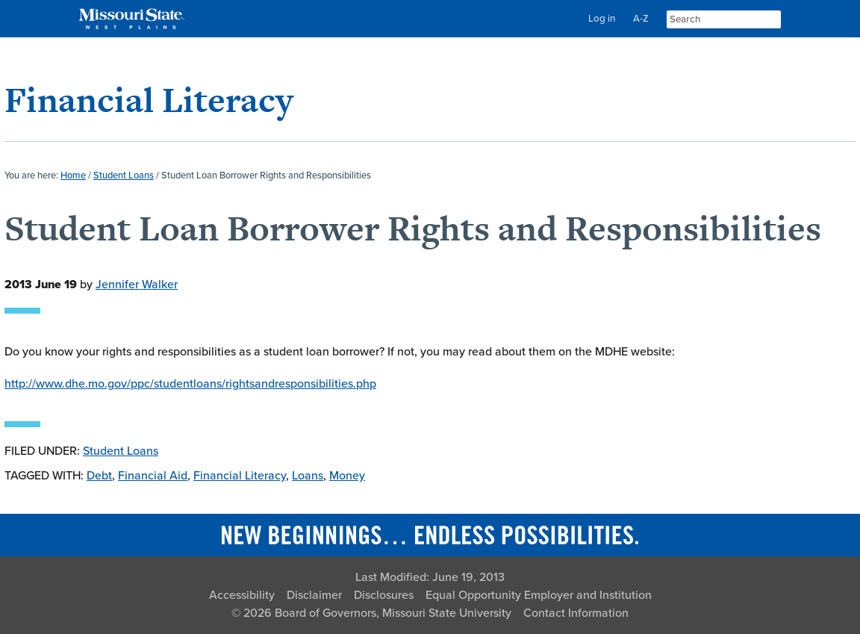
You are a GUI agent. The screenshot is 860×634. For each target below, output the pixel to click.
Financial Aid (152, 475)
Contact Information (576, 613)
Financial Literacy (148, 99)
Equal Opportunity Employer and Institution (539, 595)
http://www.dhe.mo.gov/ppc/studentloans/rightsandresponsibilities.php (190, 383)
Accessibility (242, 595)
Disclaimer (314, 595)
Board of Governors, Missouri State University (393, 613)
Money (347, 475)
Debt (99, 475)
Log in (601, 19)
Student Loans (120, 451)
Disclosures (384, 595)
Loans (307, 475)
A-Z (641, 19)
